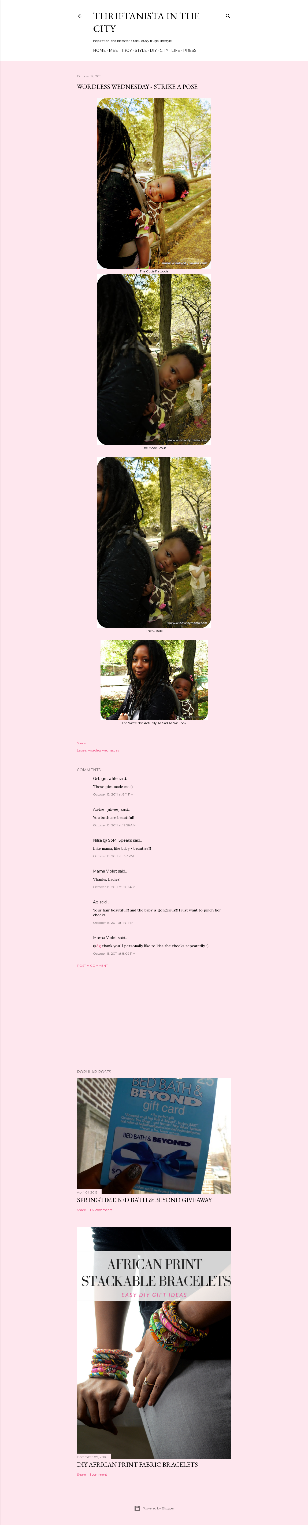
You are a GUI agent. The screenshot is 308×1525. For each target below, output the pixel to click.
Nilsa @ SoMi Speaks (112, 840)
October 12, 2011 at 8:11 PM (113, 794)
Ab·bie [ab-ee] (106, 809)
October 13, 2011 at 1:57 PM (113, 856)
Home (99, 50)
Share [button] (81, 743)
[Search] (228, 15)
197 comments (101, 1210)
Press (189, 50)
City (164, 50)
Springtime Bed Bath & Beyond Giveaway (144, 1200)
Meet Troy (120, 50)
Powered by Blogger (154, 1508)
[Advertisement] (154, 1018)
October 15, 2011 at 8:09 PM (114, 953)
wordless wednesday (103, 750)
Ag (95, 902)
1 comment (98, 1474)
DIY (153, 50)
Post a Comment (92, 966)
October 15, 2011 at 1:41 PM (113, 923)
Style (141, 50)
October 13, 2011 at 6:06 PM (114, 887)
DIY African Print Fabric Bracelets (137, 1464)
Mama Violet (105, 871)
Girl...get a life (105, 778)
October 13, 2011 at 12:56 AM (114, 825)
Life (175, 50)
